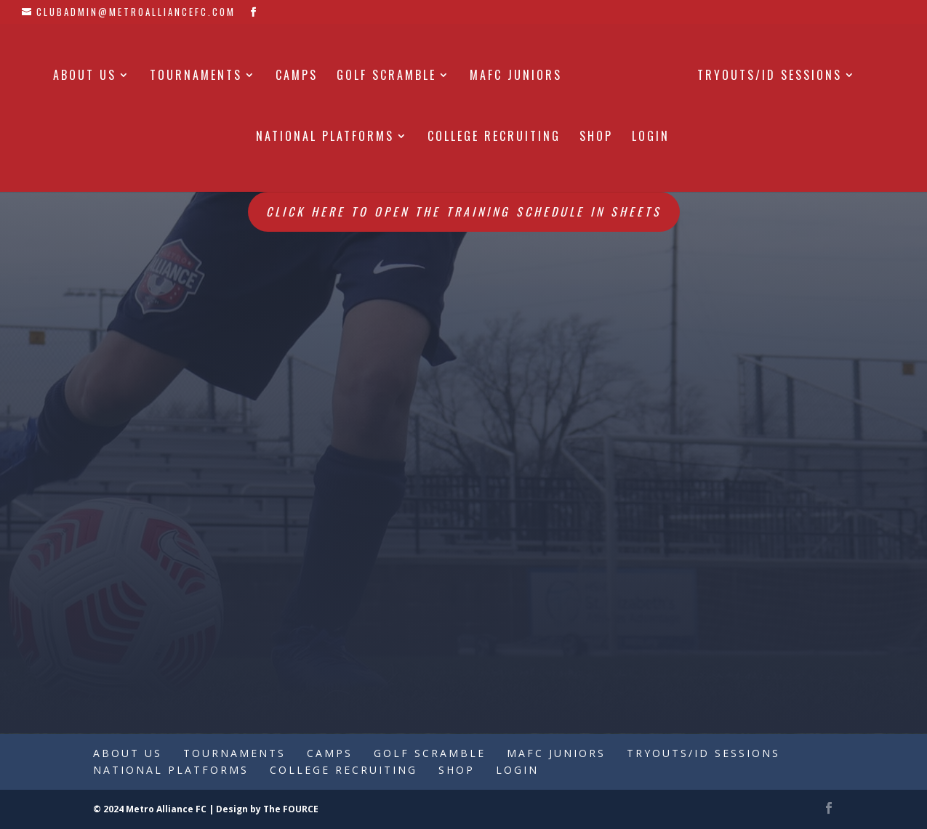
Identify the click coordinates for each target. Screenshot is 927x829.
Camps (297, 77)
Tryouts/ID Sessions (769, 77)
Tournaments (196, 77)
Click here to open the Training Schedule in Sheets (464, 211)
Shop (596, 138)
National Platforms (325, 138)
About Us (84, 77)
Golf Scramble (386, 77)
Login (651, 138)
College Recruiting (494, 138)
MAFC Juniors (516, 77)
